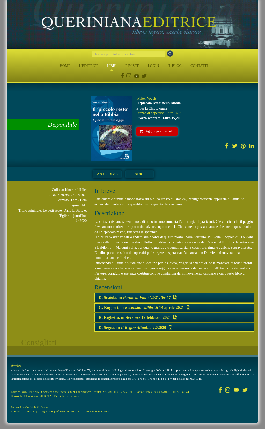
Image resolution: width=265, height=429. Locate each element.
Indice (139, 174)
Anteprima (107, 174)
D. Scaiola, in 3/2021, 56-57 (138, 297)
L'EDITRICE (88, 66)
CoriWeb (30, 407)
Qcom (44, 407)
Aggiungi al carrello (157, 131)
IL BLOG (175, 66)
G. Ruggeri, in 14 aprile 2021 (144, 307)
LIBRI (112, 66)
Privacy (15, 411)
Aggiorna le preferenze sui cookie (59, 411)
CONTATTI (199, 66)
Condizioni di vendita (97, 411)
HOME (65, 66)
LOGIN (153, 66)
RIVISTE (132, 66)
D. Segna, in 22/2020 (135, 327)
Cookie (29, 411)
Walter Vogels (146, 98)
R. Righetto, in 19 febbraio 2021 (138, 317)
